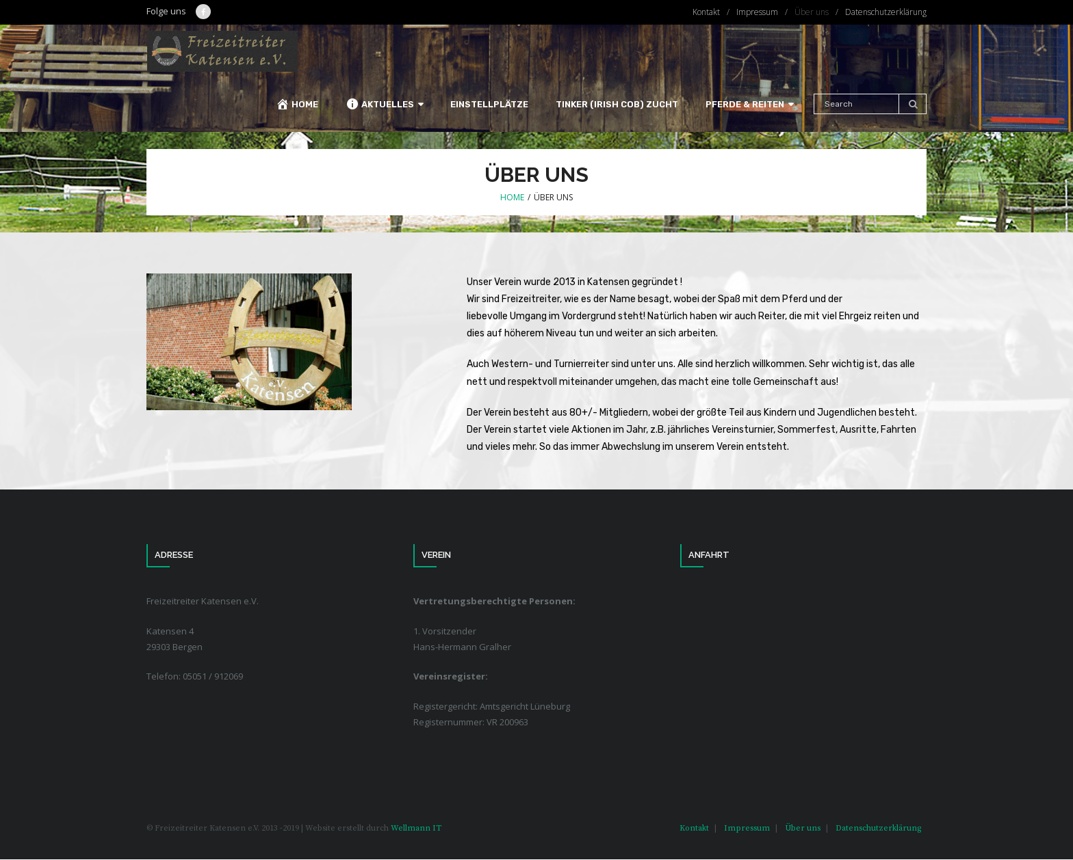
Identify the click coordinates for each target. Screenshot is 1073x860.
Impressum (757, 12)
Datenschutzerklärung (886, 12)
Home (512, 198)
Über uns (811, 12)
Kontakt (706, 12)
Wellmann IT (416, 828)
